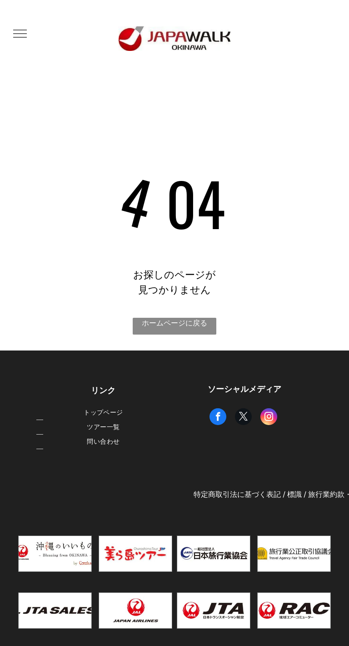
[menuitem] (103, 413)
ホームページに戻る (174, 323)
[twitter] (243, 417)
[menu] (20, 33)
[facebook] (217, 417)
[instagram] (268, 417)
